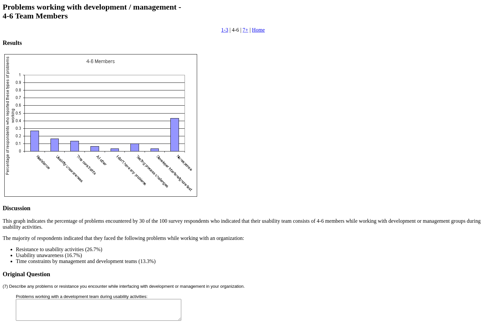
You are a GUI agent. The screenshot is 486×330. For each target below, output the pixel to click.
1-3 (224, 30)
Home (258, 30)
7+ (245, 30)
